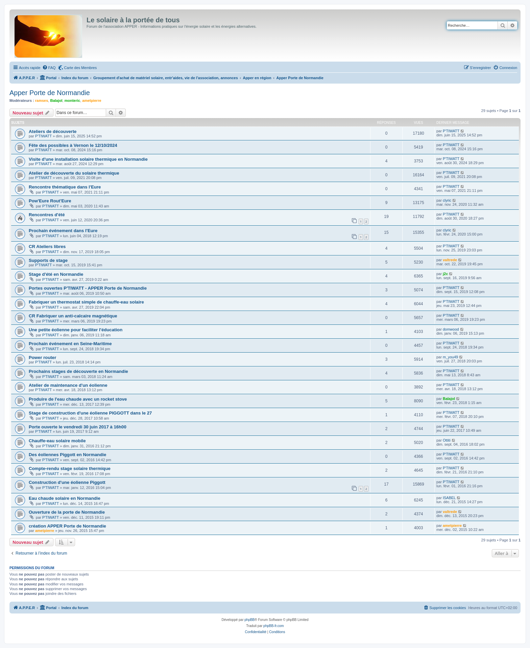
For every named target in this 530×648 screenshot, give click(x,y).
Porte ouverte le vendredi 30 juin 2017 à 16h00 (77, 426)
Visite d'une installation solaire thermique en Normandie (88, 159)
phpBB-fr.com (273, 626)
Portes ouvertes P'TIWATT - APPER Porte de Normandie (88, 288)
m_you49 (450, 357)
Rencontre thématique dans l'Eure (65, 186)
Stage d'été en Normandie (56, 274)
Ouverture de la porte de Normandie (67, 512)
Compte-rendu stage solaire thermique (70, 468)
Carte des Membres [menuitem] (80, 68)
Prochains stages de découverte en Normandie (78, 371)
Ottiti (447, 440)
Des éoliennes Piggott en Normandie (67, 454)
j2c (445, 274)
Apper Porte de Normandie (49, 92)
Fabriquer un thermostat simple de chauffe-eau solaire (86, 302)
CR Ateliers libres (47, 246)
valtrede (450, 260)
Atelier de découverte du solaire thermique (74, 173)
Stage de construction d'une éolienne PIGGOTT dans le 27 (90, 413)
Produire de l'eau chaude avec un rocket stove (78, 399)
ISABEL (449, 498)
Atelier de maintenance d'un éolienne (68, 385)
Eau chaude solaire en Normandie (64, 498)
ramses (41, 100)
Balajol (56, 100)
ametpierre (91, 100)
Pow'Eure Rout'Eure (50, 200)
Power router (42, 357)
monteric (72, 100)
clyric (447, 200)
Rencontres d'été (47, 214)
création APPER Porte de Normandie (67, 526)
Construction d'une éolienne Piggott (67, 482)
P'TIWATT (43, 136)
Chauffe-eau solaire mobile (57, 440)
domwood (451, 329)
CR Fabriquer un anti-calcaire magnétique (73, 315)
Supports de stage (48, 260)
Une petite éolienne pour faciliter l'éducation (75, 329)
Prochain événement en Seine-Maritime (70, 343)
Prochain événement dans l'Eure (63, 230)
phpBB (249, 620)
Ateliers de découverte (52, 131)
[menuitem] (49, 68)
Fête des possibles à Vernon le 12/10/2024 (73, 145)
